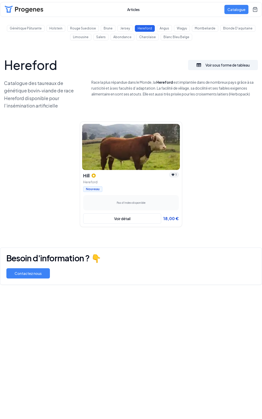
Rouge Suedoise (83, 28)
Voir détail (122, 218)
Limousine (81, 37)
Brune (108, 28)
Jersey (125, 28)
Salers (101, 37)
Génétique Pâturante (26, 28)
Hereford (145, 28)
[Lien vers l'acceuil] (23, 9)
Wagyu (182, 28)
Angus (164, 28)
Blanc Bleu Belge (176, 37)
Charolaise (147, 37)
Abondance (122, 37)
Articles (133, 9)
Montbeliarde (205, 28)
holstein (55, 28)
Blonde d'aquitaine (238, 28)
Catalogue (236, 9)
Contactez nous (28, 273)
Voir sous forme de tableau (223, 65)
